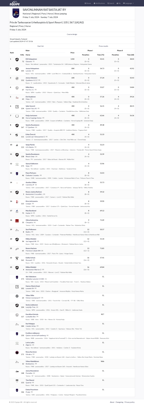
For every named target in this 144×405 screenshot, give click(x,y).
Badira (28, 232)
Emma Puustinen (32, 390)
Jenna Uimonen (31, 78)
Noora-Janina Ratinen (34, 192)
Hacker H (29, 213)
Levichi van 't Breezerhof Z (35, 137)
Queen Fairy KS (31, 108)
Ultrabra (29, 354)
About (112, 402)
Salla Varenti (30, 106)
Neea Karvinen (31, 352)
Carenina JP (30, 185)
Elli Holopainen (31, 59)
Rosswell (29, 260)
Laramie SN (30, 288)
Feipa (28, 99)
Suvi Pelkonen (31, 229)
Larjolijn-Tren (30, 307)
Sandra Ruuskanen (32, 125)
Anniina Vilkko (31, 182)
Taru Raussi (30, 380)
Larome (28, 71)
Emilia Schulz (30, 258)
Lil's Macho (30, 147)
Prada (28, 392)
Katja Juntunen (31, 115)
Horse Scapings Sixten (34, 118)
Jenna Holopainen (32, 68)
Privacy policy (130, 402)
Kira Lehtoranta (32, 201)
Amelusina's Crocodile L (34, 194)
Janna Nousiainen (32, 371)
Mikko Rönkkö (31, 239)
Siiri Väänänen (31, 277)
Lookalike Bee (31, 317)
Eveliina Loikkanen (33, 333)
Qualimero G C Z (31, 80)
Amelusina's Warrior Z (33, 270)
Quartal (28, 383)
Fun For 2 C (30, 90)
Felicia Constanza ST (33, 298)
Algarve (28, 345)
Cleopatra (29, 222)
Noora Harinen (31, 248)
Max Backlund (31, 211)
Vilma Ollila (30, 295)
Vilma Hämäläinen (32, 361)
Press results (103, 46)
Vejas (28, 166)
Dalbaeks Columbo (32, 175)
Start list (40, 46)
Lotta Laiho (30, 342)
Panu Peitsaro (31, 173)
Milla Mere (30, 87)
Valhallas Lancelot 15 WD (35, 279)
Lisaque (28, 204)
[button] (128, 3)
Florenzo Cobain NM (33, 251)
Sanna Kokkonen (32, 164)
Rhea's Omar (30, 156)
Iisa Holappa (30, 324)
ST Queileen (30, 127)
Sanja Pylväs (30, 145)
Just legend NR (31, 241)
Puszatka (29, 373)
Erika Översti (30, 134)
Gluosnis (29, 61)
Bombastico (30, 364)
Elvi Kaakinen (31, 97)
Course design (72, 34)
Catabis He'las (31, 326)
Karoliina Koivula (32, 314)
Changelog (119, 402)
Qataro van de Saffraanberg (36, 335)
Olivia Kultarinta (32, 220)
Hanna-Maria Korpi (33, 286)
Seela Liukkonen (32, 305)
